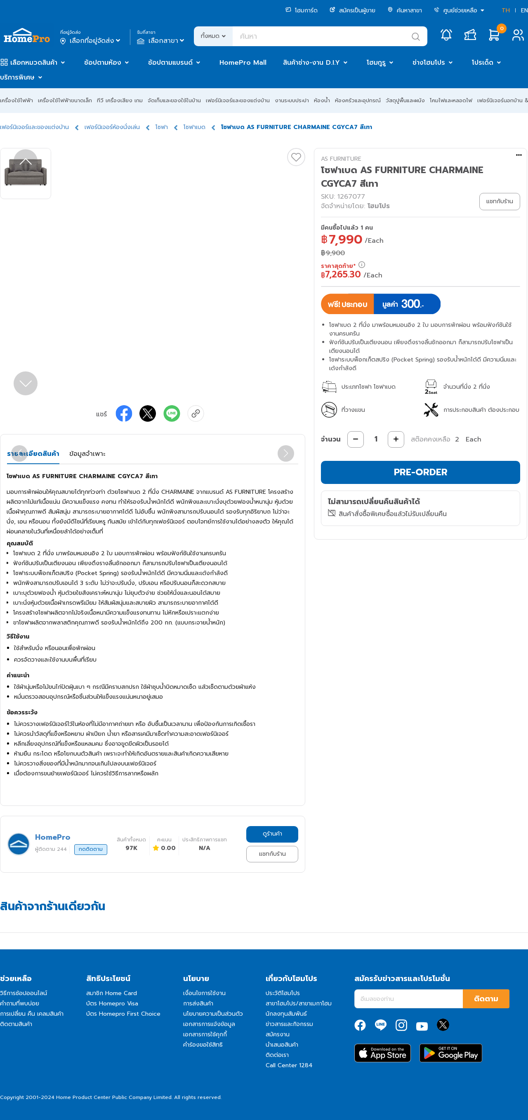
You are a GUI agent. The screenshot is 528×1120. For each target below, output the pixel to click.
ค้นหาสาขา (404, 10)
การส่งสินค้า (198, 1003)
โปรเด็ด (482, 63)
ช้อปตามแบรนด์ (170, 63)
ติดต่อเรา (277, 1055)
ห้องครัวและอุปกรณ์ (358, 100)
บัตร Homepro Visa (112, 1003)
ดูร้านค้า (272, 833)
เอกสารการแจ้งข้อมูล (209, 1024)
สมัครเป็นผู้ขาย (352, 10)
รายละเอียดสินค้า (33, 454)
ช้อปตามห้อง (102, 63)
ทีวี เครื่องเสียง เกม (120, 100)
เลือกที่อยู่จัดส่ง (91, 41)
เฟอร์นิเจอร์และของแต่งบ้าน (238, 100)
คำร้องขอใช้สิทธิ (203, 1044)
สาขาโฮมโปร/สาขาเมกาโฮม (299, 1003)
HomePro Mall (242, 63)
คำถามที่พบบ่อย (19, 1003)
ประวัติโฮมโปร (283, 993)
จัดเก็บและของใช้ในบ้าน (174, 100)
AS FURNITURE (341, 159)
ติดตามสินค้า (16, 1024)
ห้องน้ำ (322, 100)
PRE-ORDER (421, 472)
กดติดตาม (91, 849)
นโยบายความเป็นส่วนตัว (213, 1014)
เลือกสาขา (161, 41)
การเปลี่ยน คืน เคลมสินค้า (32, 1014)
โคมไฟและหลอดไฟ (451, 100)
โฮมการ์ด (301, 10)
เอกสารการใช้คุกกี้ (205, 1034)
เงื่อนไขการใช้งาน (204, 993)
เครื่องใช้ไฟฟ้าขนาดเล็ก (65, 100)
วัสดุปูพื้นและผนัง (405, 100)
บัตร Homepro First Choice (123, 1014)
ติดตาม (486, 999)
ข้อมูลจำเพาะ (87, 454)
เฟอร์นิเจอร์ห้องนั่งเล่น (112, 127)
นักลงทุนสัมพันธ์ (286, 1014)
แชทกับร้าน (272, 854)
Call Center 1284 (289, 1065)
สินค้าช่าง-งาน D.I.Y (311, 63)
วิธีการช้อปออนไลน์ (23, 993)
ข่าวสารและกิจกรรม (289, 1024)
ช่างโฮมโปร (428, 63)
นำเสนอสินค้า (282, 1044)
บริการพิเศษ (17, 77)
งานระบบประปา (292, 100)
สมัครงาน (278, 1034)
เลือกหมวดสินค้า (33, 63)
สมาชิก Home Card (111, 993)
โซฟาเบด (194, 127)
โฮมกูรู (376, 63)
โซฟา (162, 127)
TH (506, 10)
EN (524, 10)
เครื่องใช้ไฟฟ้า (16, 100)
